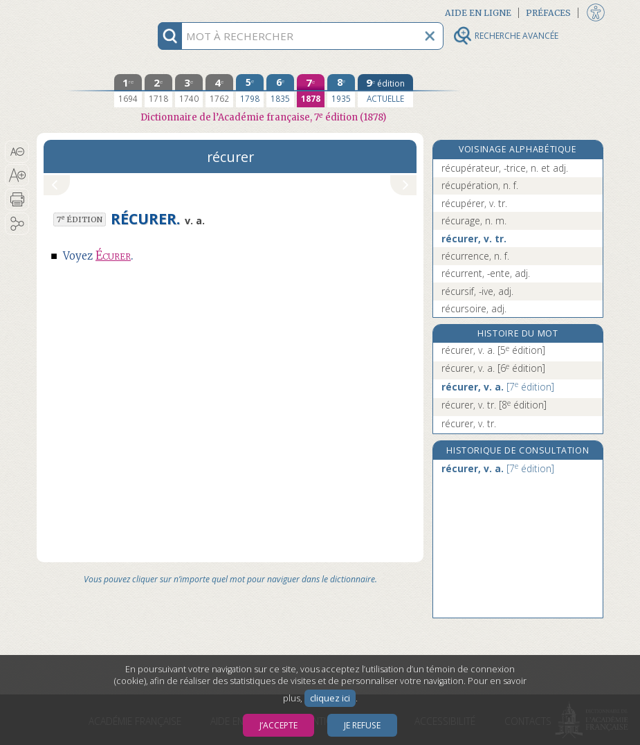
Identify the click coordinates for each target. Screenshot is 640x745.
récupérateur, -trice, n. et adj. (504, 167)
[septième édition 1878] (310, 90)
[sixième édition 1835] (280, 90)
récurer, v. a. (493, 350)
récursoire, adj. (473, 308)
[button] (17, 152)
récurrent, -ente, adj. (485, 273)
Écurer (113, 256)
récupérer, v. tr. (474, 203)
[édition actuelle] (385, 90)
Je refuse (362, 725)
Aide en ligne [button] (478, 13)
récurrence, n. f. (475, 255)
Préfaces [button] (548, 13)
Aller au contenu (90, 12)
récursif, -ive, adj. (477, 291)
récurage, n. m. (473, 220)
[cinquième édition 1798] (250, 90)
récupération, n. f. (479, 185)
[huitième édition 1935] (341, 90)
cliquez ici (330, 698)
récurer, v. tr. (473, 238)
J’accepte (278, 725)
